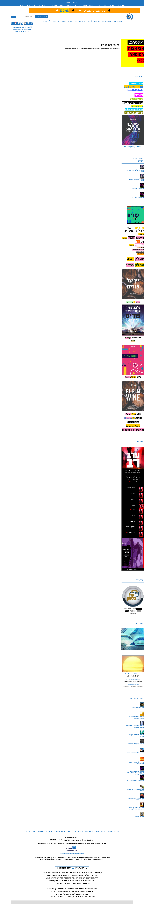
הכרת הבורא (117, 21)
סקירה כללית (88, 5)
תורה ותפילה (72, 21)
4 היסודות (88, 21)
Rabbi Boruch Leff (133, 684)
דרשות (80, 21)
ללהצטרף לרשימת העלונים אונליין (22, 27)
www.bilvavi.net (72, 2)
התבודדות (97, 21)
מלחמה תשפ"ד (42, 16)
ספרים (68, 5)
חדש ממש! (31, 5)
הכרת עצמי (106, 21)
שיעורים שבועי (57, 5)
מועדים (63, 21)
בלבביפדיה (47, 21)
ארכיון (77, 5)
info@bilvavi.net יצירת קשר (73, 840)
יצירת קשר (101, 5)
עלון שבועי (43, 5)
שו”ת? (21, 5)
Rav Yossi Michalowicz (133, 679)
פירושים (56, 21)
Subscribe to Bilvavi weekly (22, 29)
